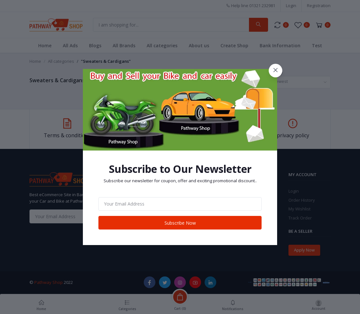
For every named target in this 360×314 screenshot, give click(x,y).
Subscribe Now (180, 223)
